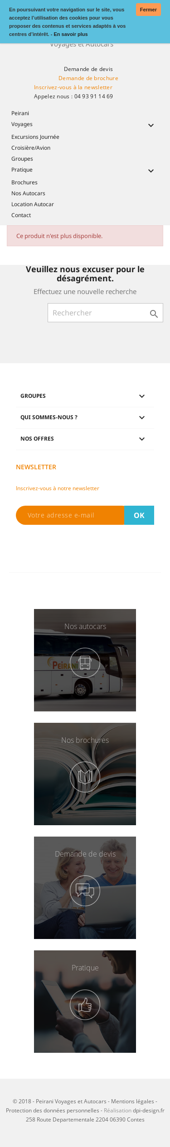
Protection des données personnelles (52, 1110)
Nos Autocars (28, 193)
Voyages (85, 125)
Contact (21, 215)
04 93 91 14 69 (93, 96)
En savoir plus (70, 34)
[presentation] (85, 549)
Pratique (85, 170)
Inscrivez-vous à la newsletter (73, 87)
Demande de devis (88, 69)
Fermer (148, 9)
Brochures (24, 182)
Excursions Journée (35, 137)
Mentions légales (132, 1101)
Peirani (20, 113)
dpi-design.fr (149, 1110)
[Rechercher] (105, 312)
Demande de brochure (88, 78)
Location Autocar (32, 204)
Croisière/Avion (30, 148)
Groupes (22, 158)
